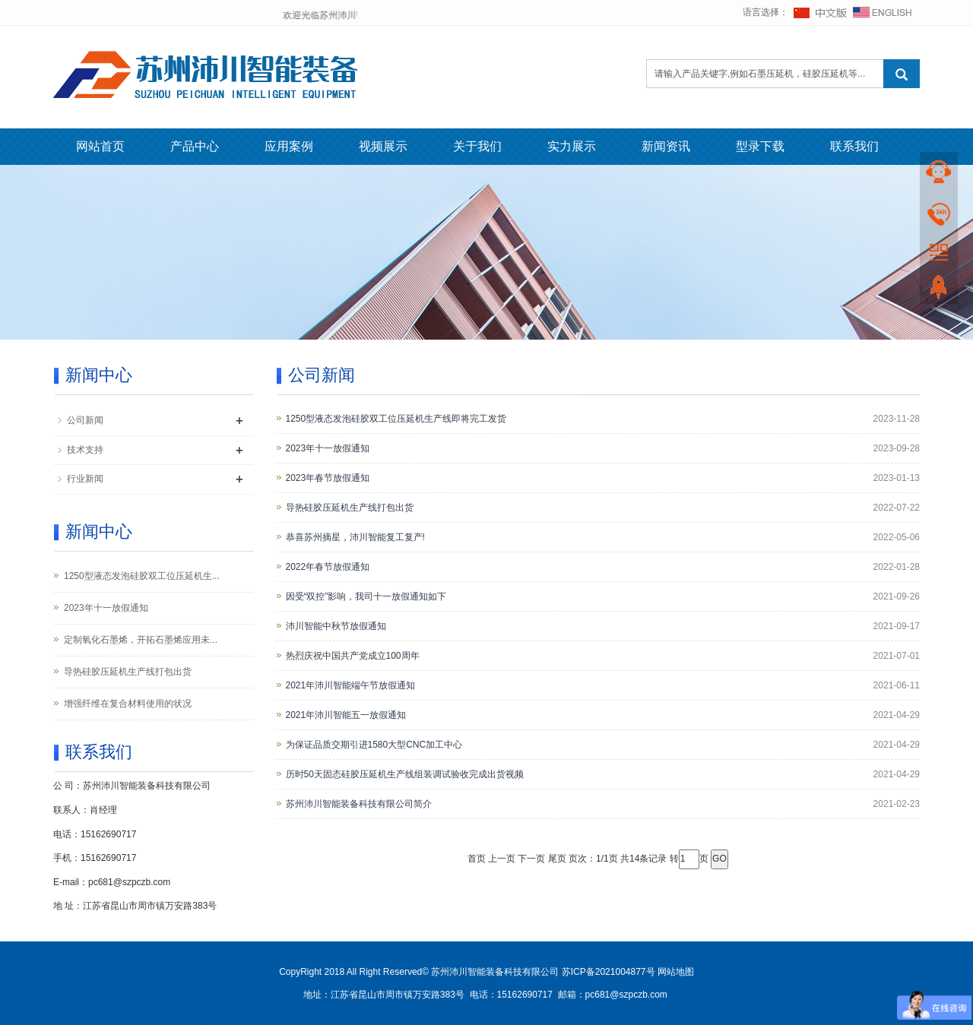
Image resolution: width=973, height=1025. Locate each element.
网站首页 (100, 146)
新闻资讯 (666, 146)
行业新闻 (85, 478)
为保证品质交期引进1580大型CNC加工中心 (374, 744)
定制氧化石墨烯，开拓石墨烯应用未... (140, 639)
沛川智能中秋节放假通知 (336, 626)
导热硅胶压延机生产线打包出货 (350, 507)
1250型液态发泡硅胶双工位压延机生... (142, 576)
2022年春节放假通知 (328, 567)
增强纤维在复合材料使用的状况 (128, 703)
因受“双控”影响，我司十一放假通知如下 (366, 596)
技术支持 (85, 449)
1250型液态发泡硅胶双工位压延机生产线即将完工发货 (396, 418)
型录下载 (760, 146)
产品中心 (194, 146)
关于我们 (477, 146)
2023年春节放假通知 (328, 478)
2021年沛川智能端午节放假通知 (351, 685)
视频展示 (383, 146)
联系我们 (854, 146)
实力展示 (571, 146)
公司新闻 (85, 420)
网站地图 (676, 971)
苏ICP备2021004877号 (608, 971)
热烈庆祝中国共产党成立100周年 (353, 655)
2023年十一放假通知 (328, 448)
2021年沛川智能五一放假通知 (346, 715)
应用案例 (289, 146)
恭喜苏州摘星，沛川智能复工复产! (355, 537)
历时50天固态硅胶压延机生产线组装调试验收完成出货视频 (405, 774)
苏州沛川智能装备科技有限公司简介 (359, 804)
